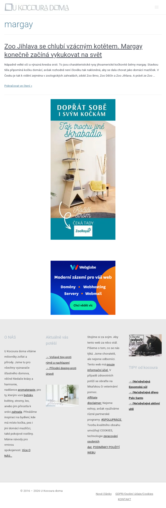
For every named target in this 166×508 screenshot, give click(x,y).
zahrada (16, 411)
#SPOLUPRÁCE (111, 419)
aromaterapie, (27, 389)
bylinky (28, 395)
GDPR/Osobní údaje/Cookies (134, 493)
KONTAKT (124, 499)
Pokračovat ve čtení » (18, 85)
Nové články (104, 493)
